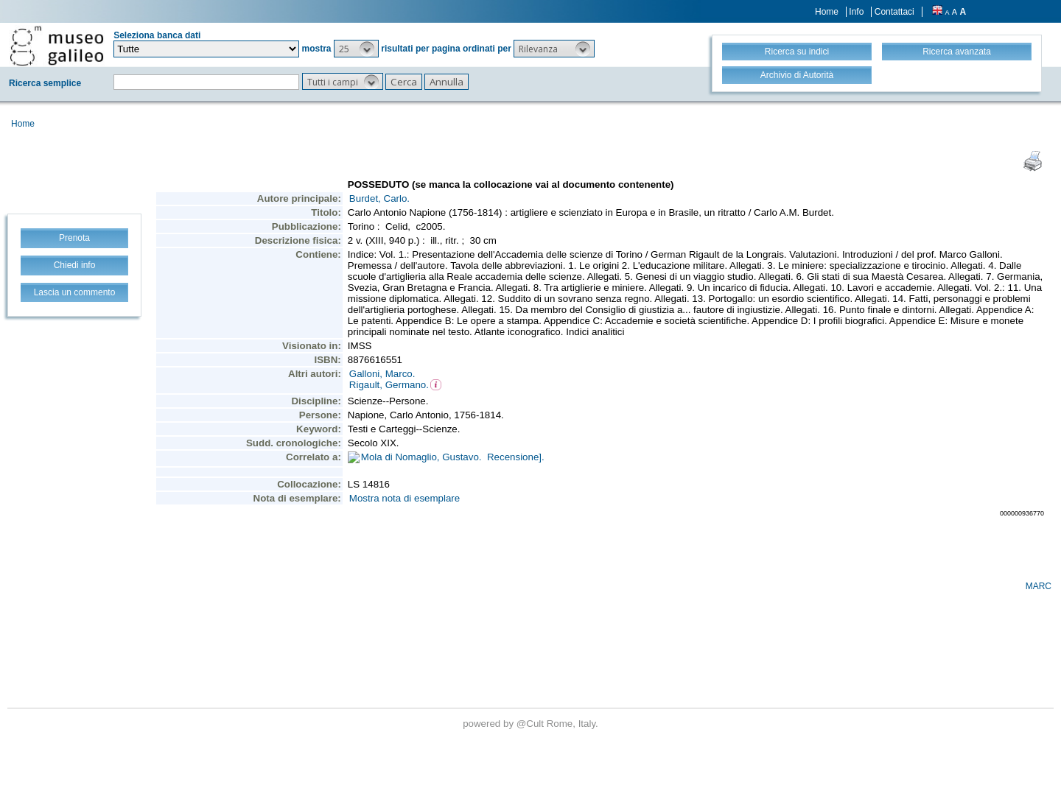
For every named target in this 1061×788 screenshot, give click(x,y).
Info (856, 12)
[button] (356, 48)
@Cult (532, 723)
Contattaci (894, 12)
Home (826, 12)
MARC (1038, 586)
